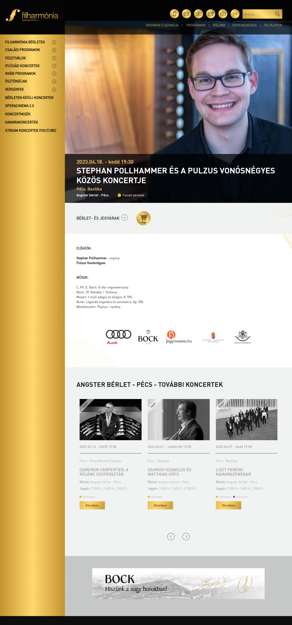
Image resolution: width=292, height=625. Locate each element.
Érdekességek (244, 25)
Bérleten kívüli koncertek (29, 97)
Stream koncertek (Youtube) (30, 130)
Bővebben (89, 505)
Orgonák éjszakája (162, 25)
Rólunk (219, 25)
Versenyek (14, 89)
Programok (196, 25)
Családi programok (22, 49)
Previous (171, 536)
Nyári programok (20, 73)
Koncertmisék (17, 114)
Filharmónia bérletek (25, 42)
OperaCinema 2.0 (19, 105)
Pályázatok (273, 25)
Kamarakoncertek (21, 122)
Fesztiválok (15, 58)
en (235, 14)
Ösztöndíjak (16, 81)
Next (186, 536)
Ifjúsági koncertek (22, 65)
